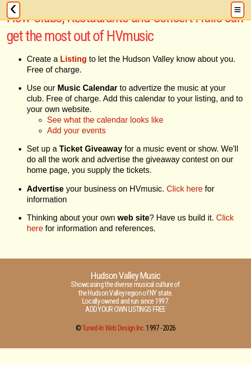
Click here (184, 189)
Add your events (76, 130)
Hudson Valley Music (126, 275)
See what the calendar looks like (105, 120)
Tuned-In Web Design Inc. (113, 328)
